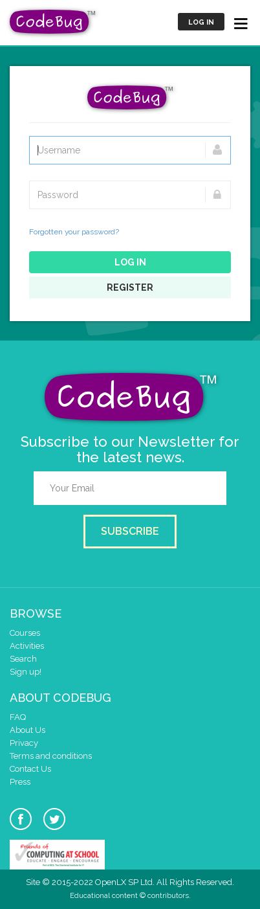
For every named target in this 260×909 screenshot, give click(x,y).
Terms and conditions (51, 756)
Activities (27, 646)
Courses (25, 633)
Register (130, 287)
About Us (27, 730)
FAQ (18, 717)
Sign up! (25, 672)
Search (23, 659)
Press (20, 782)
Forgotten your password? (74, 231)
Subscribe (130, 531)
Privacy (24, 743)
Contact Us (30, 769)
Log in (201, 22)
